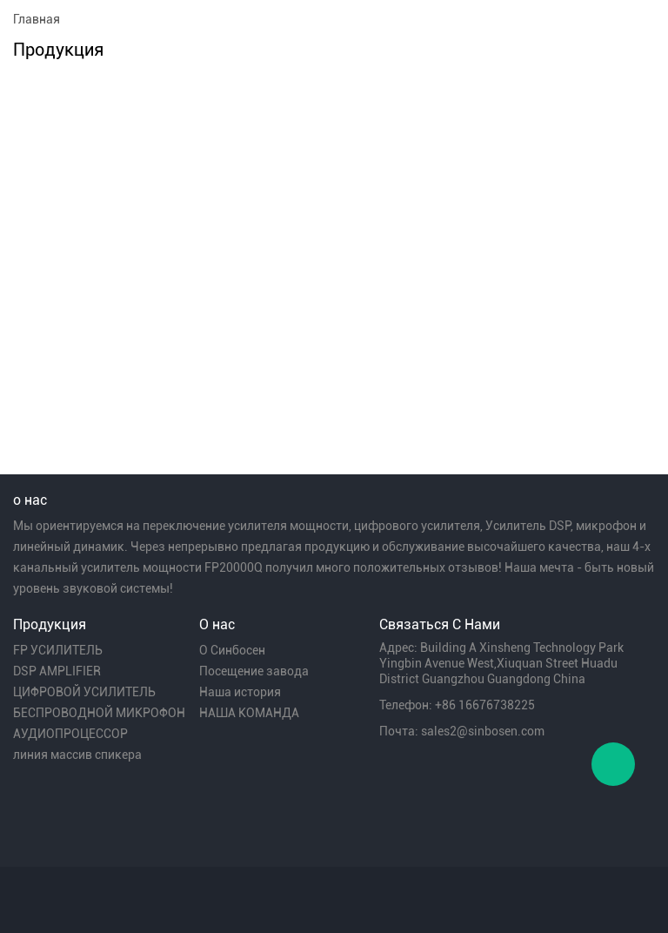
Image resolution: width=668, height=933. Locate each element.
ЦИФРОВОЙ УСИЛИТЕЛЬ (84, 692)
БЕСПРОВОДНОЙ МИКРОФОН (99, 713)
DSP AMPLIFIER (57, 671)
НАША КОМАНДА (249, 713)
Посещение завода (254, 671)
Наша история (240, 692)
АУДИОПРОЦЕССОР (70, 734)
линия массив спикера (77, 755)
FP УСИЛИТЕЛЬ (58, 650)
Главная (36, 19)
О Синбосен (232, 650)
